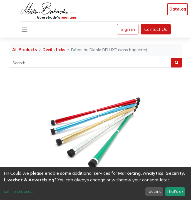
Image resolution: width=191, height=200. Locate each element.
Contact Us (155, 29)
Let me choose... (18, 191)
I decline (154, 191)
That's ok (175, 191)
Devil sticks (54, 49)
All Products (24, 49)
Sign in (128, 29)
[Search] (176, 63)
